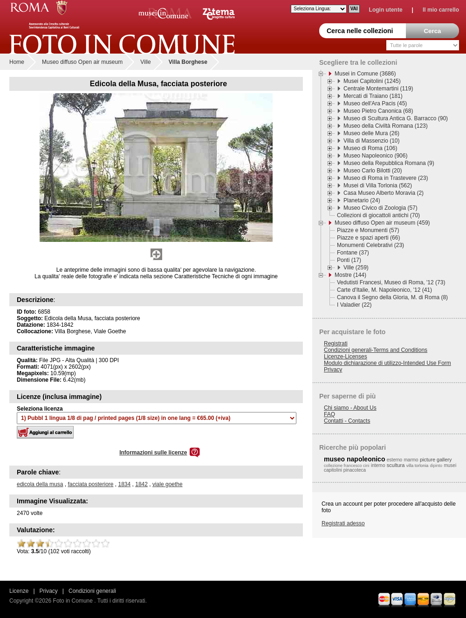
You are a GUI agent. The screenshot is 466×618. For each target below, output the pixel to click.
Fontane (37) (353, 252)
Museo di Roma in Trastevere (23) (385, 178)
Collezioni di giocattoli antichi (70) (378, 215)
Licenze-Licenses (345, 356)
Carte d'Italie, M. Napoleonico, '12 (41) (384, 290)
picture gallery (436, 459)
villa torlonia (417, 465)
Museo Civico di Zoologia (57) (380, 208)
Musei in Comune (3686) (365, 73)
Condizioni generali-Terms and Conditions (375, 350)
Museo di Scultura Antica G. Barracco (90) (395, 118)
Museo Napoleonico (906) (375, 155)
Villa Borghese (188, 62)
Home (16, 62)
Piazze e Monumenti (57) (368, 230)
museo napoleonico (354, 459)
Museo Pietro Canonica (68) (378, 111)
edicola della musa (40, 484)
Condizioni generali (92, 591)
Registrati (336, 343)
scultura (396, 465)
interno (378, 465)
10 (105, 543)
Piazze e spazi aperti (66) (368, 237)
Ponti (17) (349, 260)
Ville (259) (356, 267)
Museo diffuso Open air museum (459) (382, 223)
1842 (141, 484)
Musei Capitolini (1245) (372, 81)
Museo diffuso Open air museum (82, 62)
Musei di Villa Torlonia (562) (377, 185)
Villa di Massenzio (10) (371, 140)
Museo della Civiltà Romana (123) (385, 126)
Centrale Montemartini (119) (378, 88)
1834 (124, 484)
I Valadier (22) (354, 305)
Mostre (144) (350, 275)
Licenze (18, 591)
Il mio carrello (441, 10)
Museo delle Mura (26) (371, 133)
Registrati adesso (343, 523)
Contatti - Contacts (347, 421)
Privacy (333, 369)
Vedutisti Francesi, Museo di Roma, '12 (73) (391, 282)
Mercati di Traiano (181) (373, 96)
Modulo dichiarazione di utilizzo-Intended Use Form (387, 363)
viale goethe (167, 484)
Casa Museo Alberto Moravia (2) (383, 193)
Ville (145, 62)
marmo (411, 459)
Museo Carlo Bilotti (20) (372, 170)
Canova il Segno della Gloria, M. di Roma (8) (392, 297)
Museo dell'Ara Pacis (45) (375, 103)
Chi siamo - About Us (350, 408)
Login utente (386, 10)
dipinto (436, 465)
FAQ (329, 414)
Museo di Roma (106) (370, 148)
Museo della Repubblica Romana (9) (388, 163)
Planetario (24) (361, 200)
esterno (394, 459)
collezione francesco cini (347, 465)
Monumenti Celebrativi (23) (370, 245)
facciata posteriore (90, 484)
